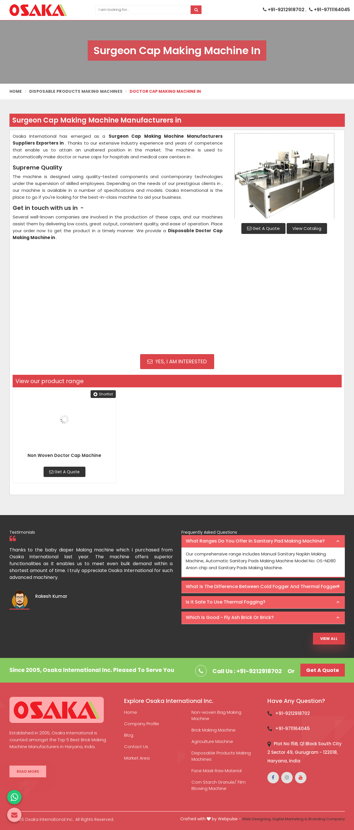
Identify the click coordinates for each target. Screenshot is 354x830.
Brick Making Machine (213, 730)
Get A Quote (263, 228)
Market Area (137, 758)
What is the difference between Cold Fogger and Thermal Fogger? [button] (263, 586)
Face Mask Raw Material (216, 771)
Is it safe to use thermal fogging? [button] (225, 602)
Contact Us (136, 747)
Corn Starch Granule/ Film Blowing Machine (218, 785)
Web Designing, (256, 819)
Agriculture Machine (212, 741)
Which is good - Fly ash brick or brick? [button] (230, 617)
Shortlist (103, 394)
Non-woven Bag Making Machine (216, 715)
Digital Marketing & (290, 819)
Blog (128, 735)
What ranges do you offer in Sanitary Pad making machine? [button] (255, 541)
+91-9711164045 (329, 9)
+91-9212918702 (284, 9)
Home (15, 91)
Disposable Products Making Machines (76, 91)
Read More (28, 771)
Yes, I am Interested (177, 361)
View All (329, 638)
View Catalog (306, 228)
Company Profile (141, 724)
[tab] (263, 541)
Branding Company (326, 819)
